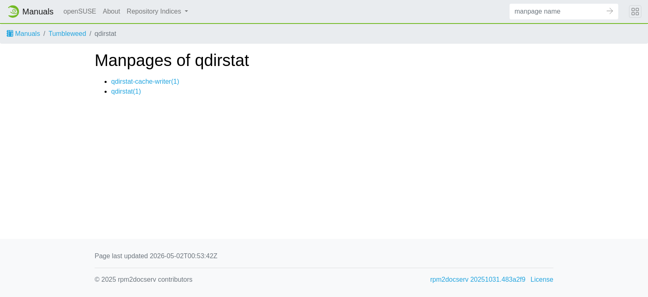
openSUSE (80, 11)
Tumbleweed (67, 33)
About (111, 11)
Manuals (23, 33)
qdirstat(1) (126, 91)
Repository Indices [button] (155, 11)
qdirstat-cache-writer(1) (145, 81)
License (542, 279)
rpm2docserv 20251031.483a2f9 (477, 279)
